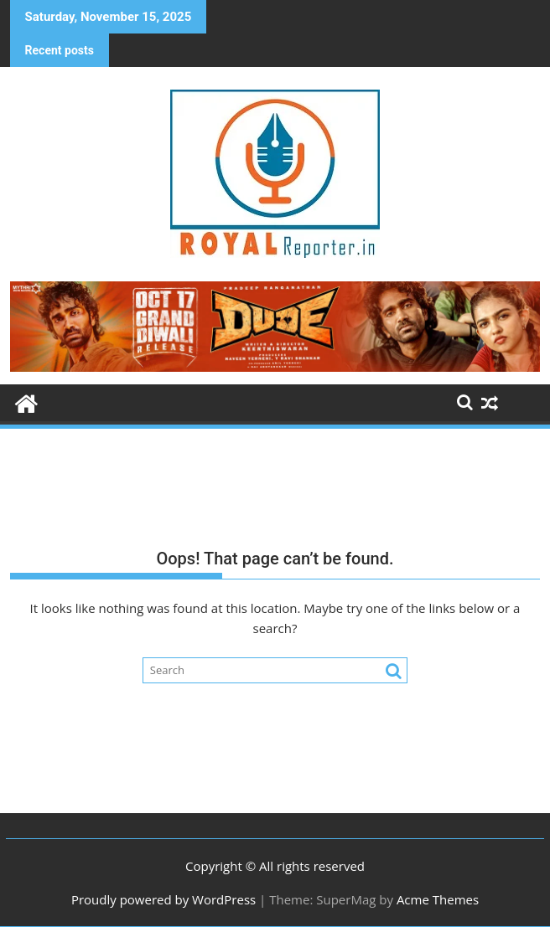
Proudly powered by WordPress (163, 899)
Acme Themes (438, 899)
